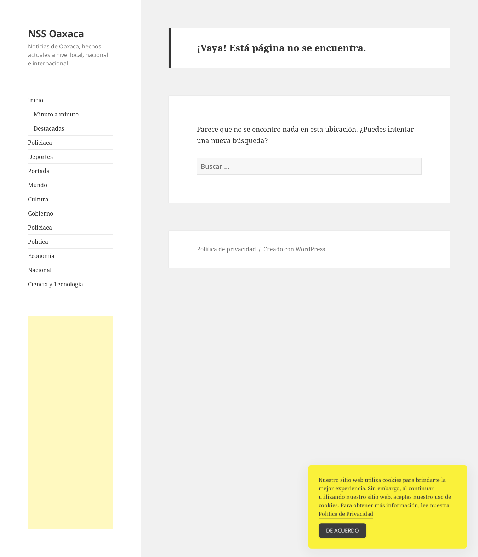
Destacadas (49, 128)
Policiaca (40, 143)
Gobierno (40, 213)
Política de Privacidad (346, 516)
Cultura (38, 199)
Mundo (37, 185)
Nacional (40, 270)
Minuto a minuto (56, 114)
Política (38, 242)
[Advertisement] (70, 422)
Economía (41, 256)
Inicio (35, 100)
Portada (39, 171)
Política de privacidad (226, 249)
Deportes (40, 157)
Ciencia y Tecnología (55, 284)
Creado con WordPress (294, 249)
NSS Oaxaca (56, 33)
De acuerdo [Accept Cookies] (342, 532)
